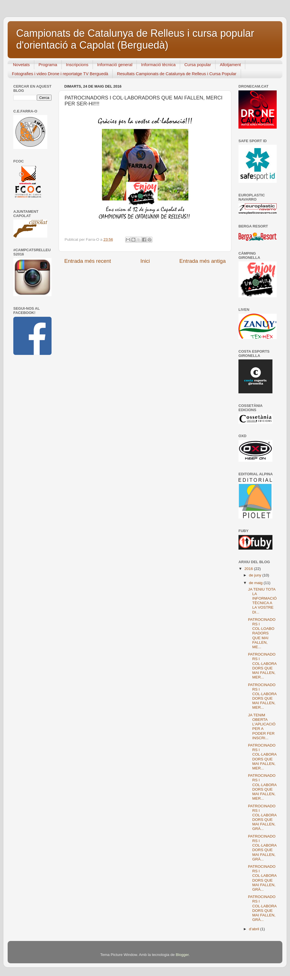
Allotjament (230, 64)
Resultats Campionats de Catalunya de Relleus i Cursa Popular (176, 73)
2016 (249, 569)
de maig (256, 583)
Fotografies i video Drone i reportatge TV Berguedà (60, 73)
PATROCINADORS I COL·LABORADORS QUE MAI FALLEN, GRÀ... (262, 817)
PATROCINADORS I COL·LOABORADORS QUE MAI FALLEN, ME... (262, 633)
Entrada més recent (87, 261)
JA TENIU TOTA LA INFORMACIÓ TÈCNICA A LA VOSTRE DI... (262, 600)
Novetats (21, 64)
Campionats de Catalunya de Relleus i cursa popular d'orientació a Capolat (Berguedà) (135, 39)
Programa (48, 64)
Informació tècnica (158, 64)
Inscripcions (77, 64)
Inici (145, 261)
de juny (255, 575)
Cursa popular (197, 64)
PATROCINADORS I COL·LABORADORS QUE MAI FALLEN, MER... (262, 665)
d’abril (254, 929)
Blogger (182, 955)
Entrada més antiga (202, 261)
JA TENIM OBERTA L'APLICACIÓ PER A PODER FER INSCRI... (262, 726)
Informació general (114, 64)
